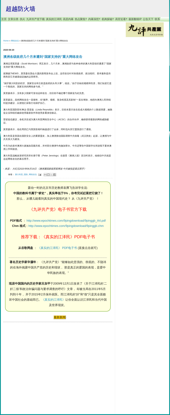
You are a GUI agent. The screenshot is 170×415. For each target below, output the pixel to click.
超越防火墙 (20, 8)
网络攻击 (15, 41)
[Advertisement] (28, 365)
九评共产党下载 (35, 19)
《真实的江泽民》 (53, 299)
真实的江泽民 (54, 19)
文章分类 (13, 19)
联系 (157, 19)
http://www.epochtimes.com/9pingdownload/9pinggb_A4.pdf (66, 220)
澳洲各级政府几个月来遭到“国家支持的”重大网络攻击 (42, 56)
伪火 (22, 19)
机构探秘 (108, 19)
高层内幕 (68, 19)
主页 (4, 19)
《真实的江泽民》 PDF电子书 (57, 248)
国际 (26, 174)
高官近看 (121, 19)
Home (6, 41)
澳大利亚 (19, 174)
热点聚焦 (81, 19)
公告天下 (148, 19)
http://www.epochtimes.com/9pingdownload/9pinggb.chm (66, 226)
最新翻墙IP (135, 19)
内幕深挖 (94, 19)
